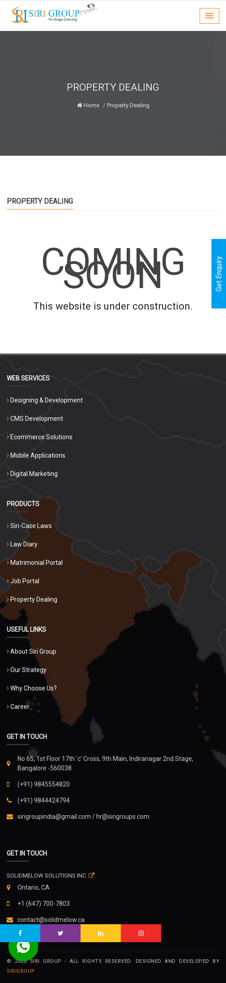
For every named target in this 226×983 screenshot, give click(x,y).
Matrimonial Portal (36, 562)
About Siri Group (33, 651)
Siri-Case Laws (31, 525)
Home (88, 105)
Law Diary (24, 544)
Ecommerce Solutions (41, 437)
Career (20, 706)
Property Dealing (33, 599)
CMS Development (36, 418)
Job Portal (24, 581)
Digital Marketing (34, 473)
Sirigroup (21, 971)
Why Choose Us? (33, 688)
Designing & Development (46, 400)
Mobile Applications (37, 455)
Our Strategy (28, 669)
